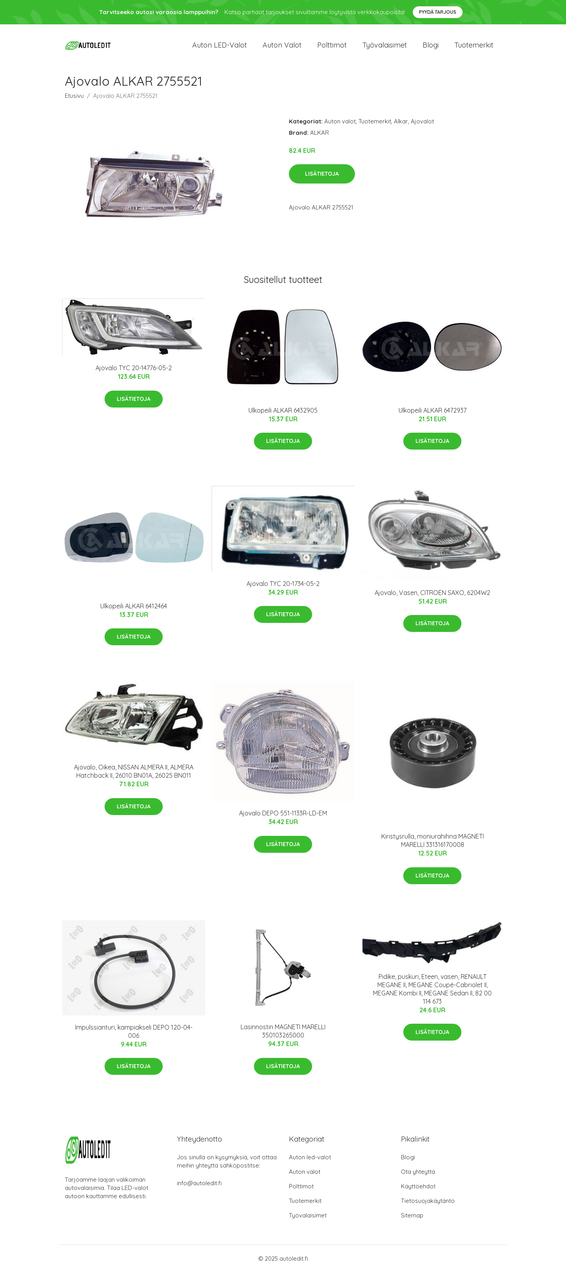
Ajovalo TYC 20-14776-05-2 (134, 372)
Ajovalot (422, 125)
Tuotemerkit (473, 46)
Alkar (401, 125)
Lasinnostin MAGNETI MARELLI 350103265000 (283, 1035)
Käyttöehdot (418, 1190)
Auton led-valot (310, 1161)
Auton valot (282, 46)
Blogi (431, 46)
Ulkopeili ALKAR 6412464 (133, 610)
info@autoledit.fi (199, 1187)
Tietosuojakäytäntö (428, 1204)
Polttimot (332, 46)
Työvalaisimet (384, 46)
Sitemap (412, 1219)
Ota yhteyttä (418, 1175)
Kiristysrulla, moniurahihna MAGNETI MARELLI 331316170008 (432, 845)
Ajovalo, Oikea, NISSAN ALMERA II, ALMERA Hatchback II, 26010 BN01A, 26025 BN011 (133, 775)
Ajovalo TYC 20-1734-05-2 (283, 587)
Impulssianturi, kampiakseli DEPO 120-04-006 (134, 1035)
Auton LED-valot (219, 46)
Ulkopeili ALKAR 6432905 (283, 414)
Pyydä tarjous (437, 12)
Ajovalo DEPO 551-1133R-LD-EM (283, 817)
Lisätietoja (322, 178)
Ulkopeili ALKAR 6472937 (433, 414)
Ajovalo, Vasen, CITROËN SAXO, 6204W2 (432, 596)
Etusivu (74, 99)
